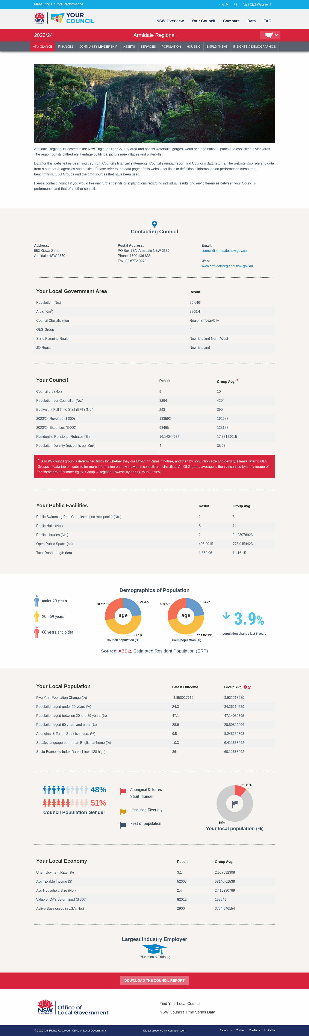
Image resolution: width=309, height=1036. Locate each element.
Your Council (203, 21)
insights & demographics (254, 46)
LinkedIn (269, 1030)
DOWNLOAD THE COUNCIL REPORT (154, 980)
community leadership (98, 46)
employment (216, 46)
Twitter (240, 1030)
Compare (231, 21)
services (148, 46)
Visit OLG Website (255, 4)
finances (65, 46)
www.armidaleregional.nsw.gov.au (227, 266)
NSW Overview (170, 21)
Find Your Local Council (180, 1003)
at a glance (42, 46)
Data (251, 21)
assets (129, 46)
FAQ (267, 21)
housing (194, 46)
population (171, 46)
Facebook (226, 1030)
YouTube (254, 1030)
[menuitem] (169, 21)
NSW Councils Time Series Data (187, 1012)
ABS (122, 650)
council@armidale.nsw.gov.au (224, 250)
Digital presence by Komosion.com (164, 1030)
